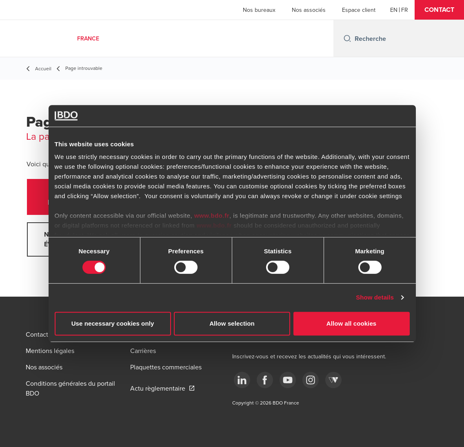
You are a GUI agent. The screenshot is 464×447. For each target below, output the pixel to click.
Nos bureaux (259, 10)
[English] (393, 9)
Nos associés (309, 10)
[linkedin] (242, 380)
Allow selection (232, 323)
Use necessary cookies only (112, 323)
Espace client (358, 10)
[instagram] (310, 380)
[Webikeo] (333, 380)
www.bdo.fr (211, 215)
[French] (404, 9)
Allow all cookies (351, 323)
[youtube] (287, 380)
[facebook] (265, 380)
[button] (439, 10)
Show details (375, 297)
